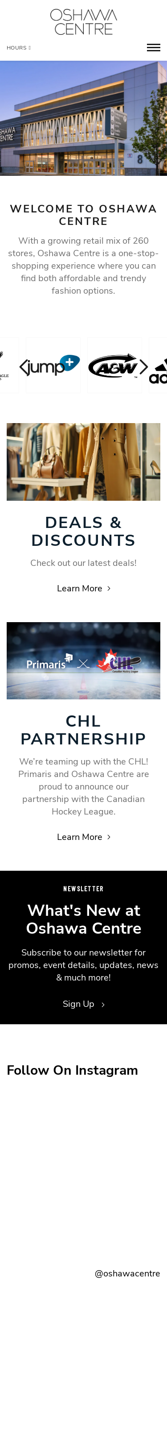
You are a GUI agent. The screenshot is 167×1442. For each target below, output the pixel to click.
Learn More (83, 588)
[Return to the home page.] (83, 22)
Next (142, 367)
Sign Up (84, 1004)
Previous (24, 367)
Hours (19, 47)
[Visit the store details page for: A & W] (114, 365)
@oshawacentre (127, 1273)
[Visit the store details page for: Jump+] (53, 365)
